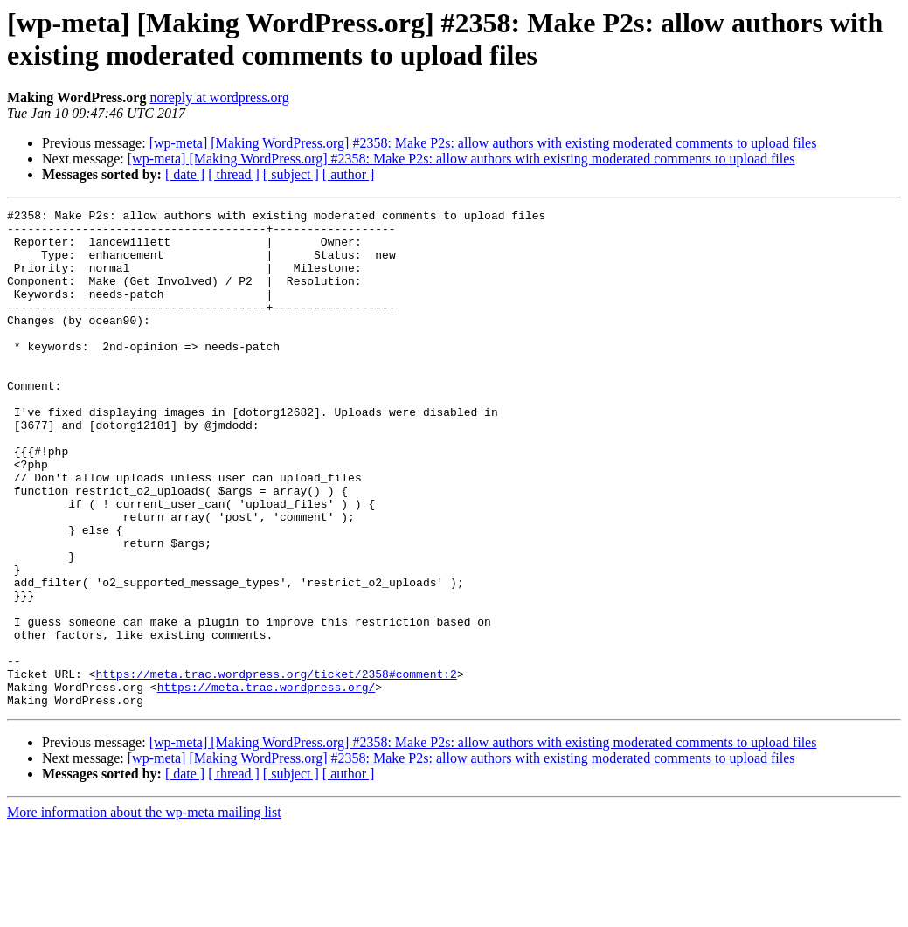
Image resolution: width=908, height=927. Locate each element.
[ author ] (348, 174)
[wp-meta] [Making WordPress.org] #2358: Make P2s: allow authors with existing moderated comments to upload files (483, 142)
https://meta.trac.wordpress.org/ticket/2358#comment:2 (275, 768)
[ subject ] (291, 174)
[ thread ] (234, 174)
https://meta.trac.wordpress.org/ (266, 784)
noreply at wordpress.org (218, 97)
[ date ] (184, 174)
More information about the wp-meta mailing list (144, 911)
